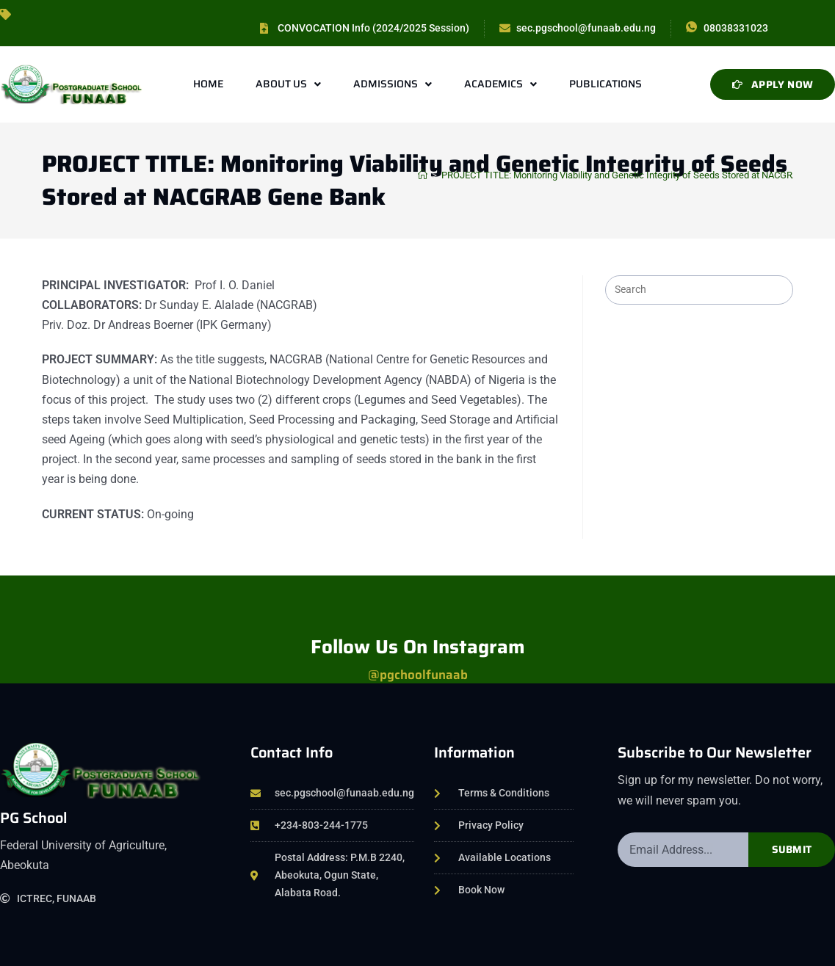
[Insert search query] (699, 290)
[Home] (422, 175)
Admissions (392, 84)
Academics (500, 84)
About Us (288, 84)
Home (208, 84)
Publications (605, 84)
